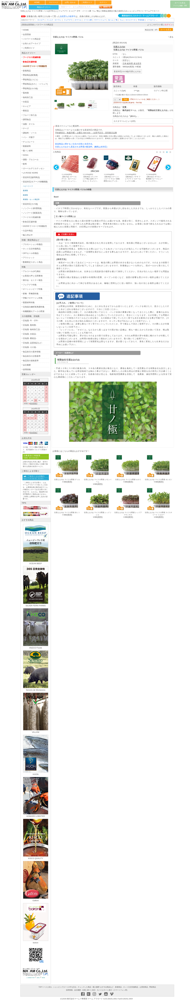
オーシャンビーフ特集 (33, 289)
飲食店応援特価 (30, 222)
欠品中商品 (28, 231)
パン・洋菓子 (29, 137)
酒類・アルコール (31, 159)
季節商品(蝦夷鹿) (30, 75)
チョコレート (29, 142)
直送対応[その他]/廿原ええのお (127, 71)
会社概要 (27, 365)
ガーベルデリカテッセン (33, 168)
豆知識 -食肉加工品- (31, 329)
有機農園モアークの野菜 (33, 311)
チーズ (26, 128)
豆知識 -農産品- (29, 338)
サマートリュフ (100, 20)
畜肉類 (26, 93)
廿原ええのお (119, 47)
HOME (37, 2)
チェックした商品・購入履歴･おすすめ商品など (96, 987)
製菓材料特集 (29, 302)
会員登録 (27, 34)
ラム (121, 20)
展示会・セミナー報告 (33, 280)
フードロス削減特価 (32, 57)
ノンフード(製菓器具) (32, 213)
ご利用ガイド (86, 2)
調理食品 (27, 119)
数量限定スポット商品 (33, 262)
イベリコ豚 (88, 20)
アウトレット (29, 257)
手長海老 (141, 20)
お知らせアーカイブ (32, 43)
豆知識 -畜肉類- (29, 325)
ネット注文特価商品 (32, 249)
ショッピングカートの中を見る (64, 987)
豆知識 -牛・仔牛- (30, 320)
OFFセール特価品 (31, 253)
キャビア (40, 20)
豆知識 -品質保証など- (32, 343)
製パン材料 (28, 151)
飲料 (25, 164)
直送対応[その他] (30, 204)
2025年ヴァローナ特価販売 (35, 66)
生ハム (110, 20)
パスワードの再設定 (44, 24)
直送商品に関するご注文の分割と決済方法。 (74, 144)
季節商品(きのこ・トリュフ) (35, 84)
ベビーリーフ (28, 186)
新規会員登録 (28, 24)
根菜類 (25, 195)
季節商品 (152, 987)
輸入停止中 (28, 235)
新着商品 (27, 71)
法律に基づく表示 (88, 990)
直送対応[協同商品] (31, 177)
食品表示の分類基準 (32, 356)
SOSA (25, 155)
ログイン (103, 2)
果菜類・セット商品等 (31, 199)
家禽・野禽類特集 (31, 293)
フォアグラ (68, 20)
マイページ (53, 2)
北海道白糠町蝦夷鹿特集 (33, 307)
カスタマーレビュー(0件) (125, 121)
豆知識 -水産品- (29, 334)
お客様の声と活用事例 (33, 276)
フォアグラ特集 (30, 285)
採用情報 (27, 369)
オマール (77, 20)
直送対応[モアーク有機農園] (35, 182)
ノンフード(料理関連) (32, 208)
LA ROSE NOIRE (30, 173)
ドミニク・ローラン (53, 20)
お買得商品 (144, 987)
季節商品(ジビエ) (30, 79)
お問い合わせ (70, 2)
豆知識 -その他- (29, 347)
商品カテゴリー (44, 7)
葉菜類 (25, 190)
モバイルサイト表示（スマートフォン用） (112, 990)
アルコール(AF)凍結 (31, 271)
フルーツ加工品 (30, 115)
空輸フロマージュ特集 (33, 298)
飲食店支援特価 (30, 62)
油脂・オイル (29, 124)
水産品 (26, 102)
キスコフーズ (130, 20)
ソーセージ (151, 20)
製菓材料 (27, 146)
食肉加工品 (28, 97)
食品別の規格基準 (31, 360)
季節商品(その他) (30, 88)
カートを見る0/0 (180, 4)
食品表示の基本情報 (32, 352)
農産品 (26, 110)
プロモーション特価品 (33, 244)
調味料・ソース (30, 133)
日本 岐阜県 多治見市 (132, 63)
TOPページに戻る (45, 987)
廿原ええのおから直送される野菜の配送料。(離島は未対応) (81, 147)
